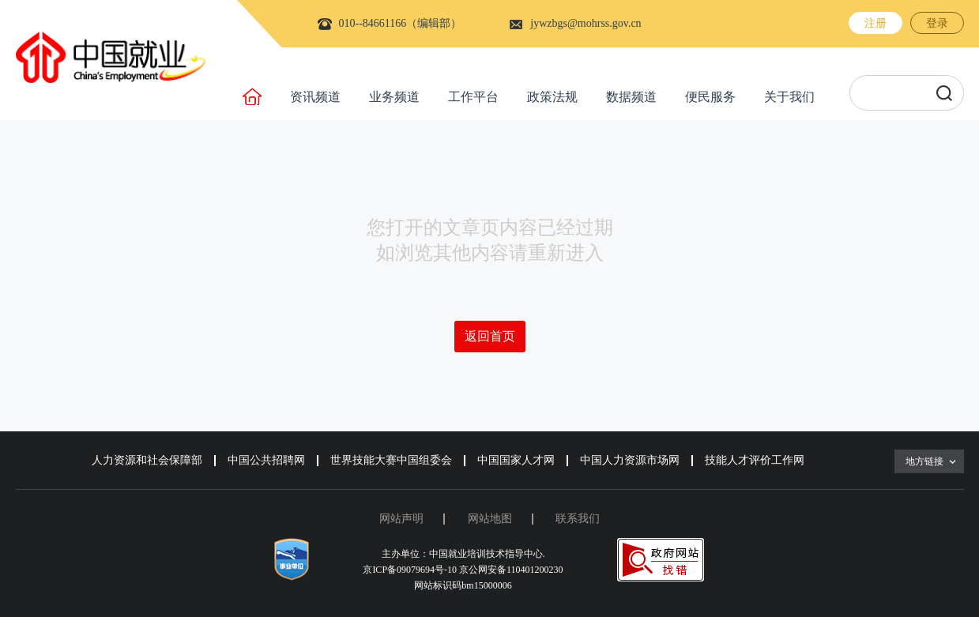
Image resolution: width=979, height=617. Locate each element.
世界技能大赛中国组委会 (391, 460)
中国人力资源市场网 (630, 460)
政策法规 (552, 96)
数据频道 (631, 96)
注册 (875, 23)
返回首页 (490, 336)
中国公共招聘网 (266, 460)
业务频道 (394, 96)
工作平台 (473, 96)
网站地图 (490, 519)
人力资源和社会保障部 (147, 460)
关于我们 (789, 96)
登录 (937, 23)
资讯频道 (315, 96)
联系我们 (577, 519)
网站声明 (401, 519)
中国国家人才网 (516, 460)
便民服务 (710, 96)
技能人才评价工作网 (754, 460)
